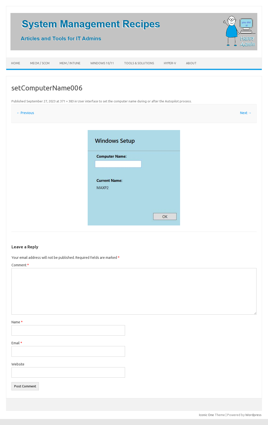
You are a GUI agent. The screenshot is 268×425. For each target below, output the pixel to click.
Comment (20, 265)
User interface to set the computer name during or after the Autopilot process (134, 101)
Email (16, 343)
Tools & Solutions (139, 63)
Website (17, 364)
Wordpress (253, 415)
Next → (246, 113)
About (191, 63)
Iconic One (206, 415)
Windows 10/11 (102, 63)
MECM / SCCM (40, 63)
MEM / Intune (70, 63)
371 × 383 (67, 101)
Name (17, 322)
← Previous (25, 113)
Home (15, 63)
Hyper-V (170, 63)
